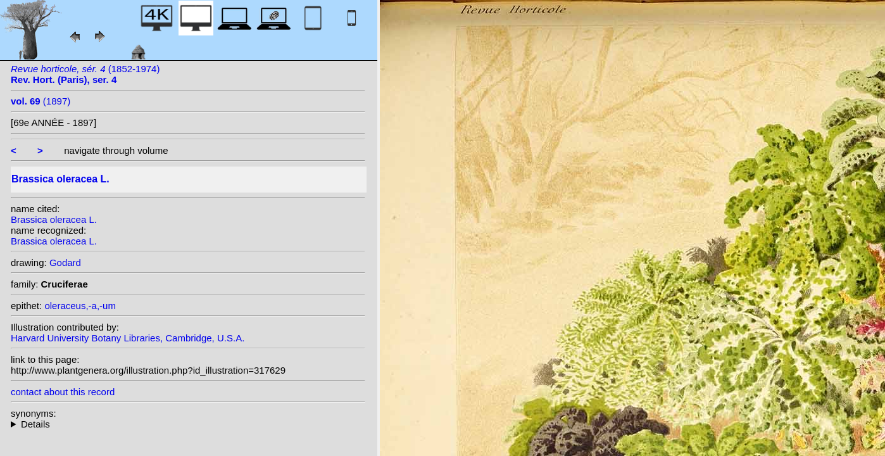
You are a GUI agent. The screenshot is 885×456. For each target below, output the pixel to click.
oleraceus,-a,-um (80, 305)
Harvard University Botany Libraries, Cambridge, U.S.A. (127, 337)
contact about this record (63, 391)
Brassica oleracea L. (54, 219)
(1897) (40, 101)
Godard (65, 262)
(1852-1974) (85, 74)
